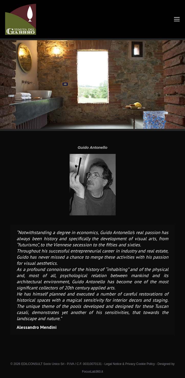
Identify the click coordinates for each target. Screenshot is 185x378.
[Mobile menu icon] (177, 19)
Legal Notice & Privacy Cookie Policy (129, 364)
